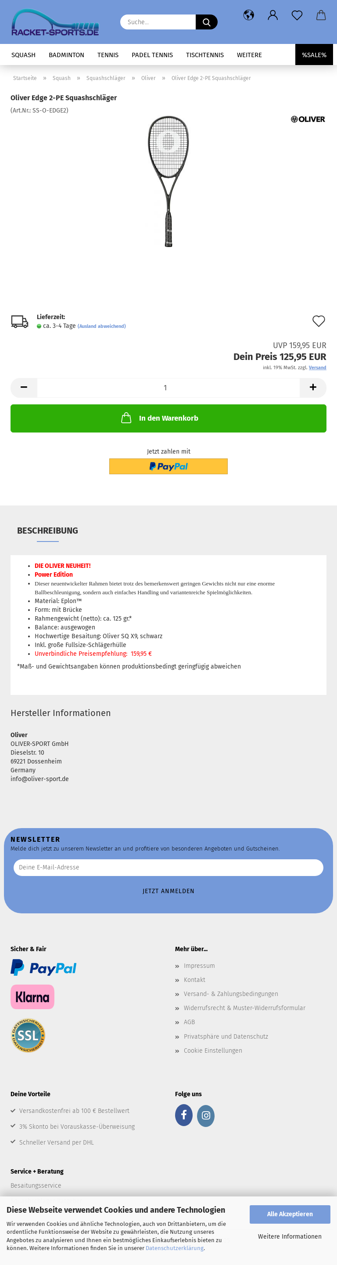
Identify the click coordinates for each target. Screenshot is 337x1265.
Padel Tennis (152, 55)
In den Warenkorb (158, 418)
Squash (23, 55)
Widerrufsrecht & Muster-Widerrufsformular (244, 1008)
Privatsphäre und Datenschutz (226, 1036)
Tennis (107, 55)
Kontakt (194, 980)
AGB (189, 1022)
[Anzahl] (168, 388)
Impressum (199, 966)
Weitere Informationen (290, 1236)
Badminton (66, 55)
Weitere (249, 55)
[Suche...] (207, 22)
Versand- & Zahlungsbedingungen (231, 994)
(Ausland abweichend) (102, 326)
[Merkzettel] (297, 15)
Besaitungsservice (36, 1185)
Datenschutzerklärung (175, 1248)
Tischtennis (205, 55)
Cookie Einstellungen (213, 1050)
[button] (249, 15)
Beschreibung (47, 530)
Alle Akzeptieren (290, 1214)
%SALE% (314, 55)
